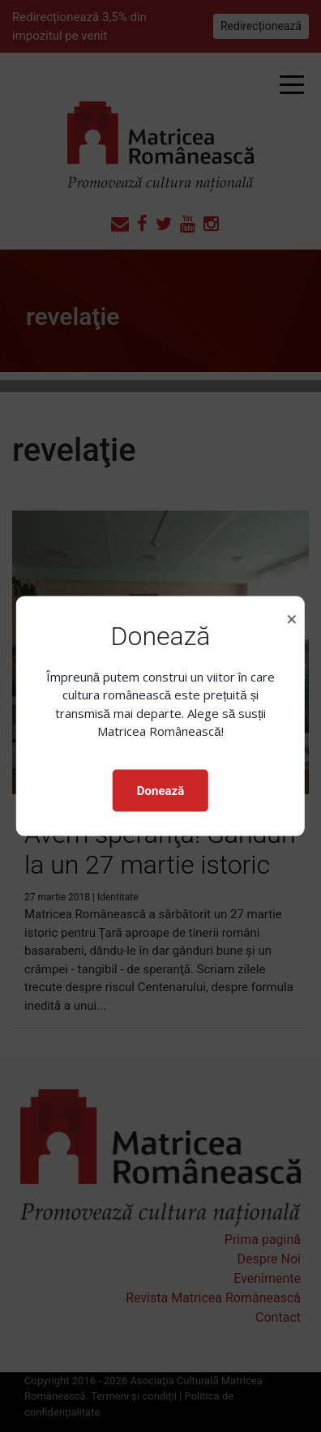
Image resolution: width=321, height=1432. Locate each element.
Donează (160, 790)
